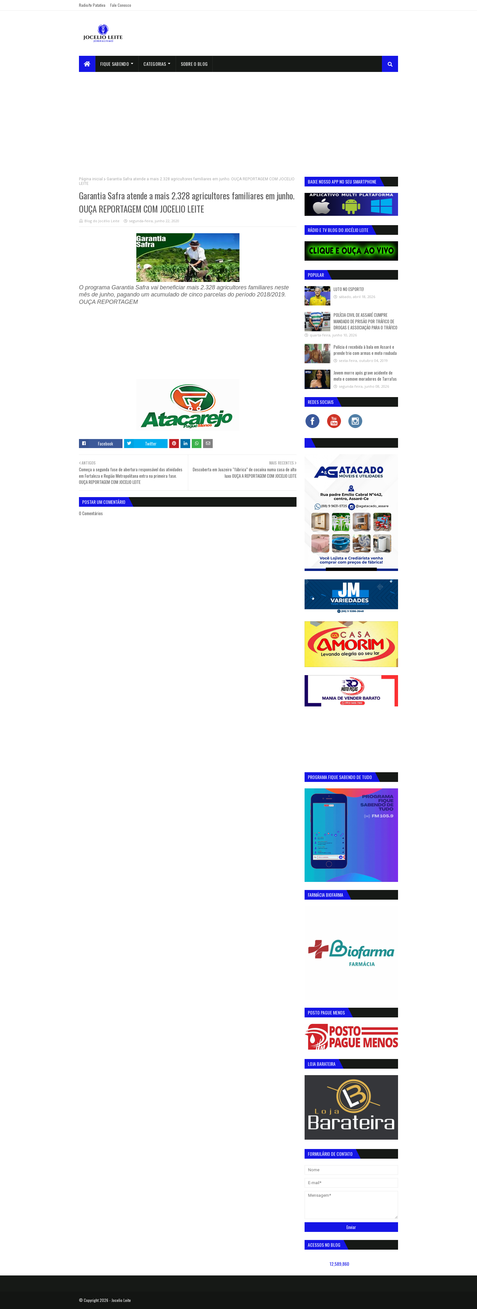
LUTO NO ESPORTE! (349, 289)
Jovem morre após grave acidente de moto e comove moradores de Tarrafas (365, 375)
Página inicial (91, 179)
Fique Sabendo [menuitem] (114, 63)
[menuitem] (87, 64)
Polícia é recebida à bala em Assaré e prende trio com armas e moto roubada (365, 350)
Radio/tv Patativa (92, 5)
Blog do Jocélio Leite (102, 220)
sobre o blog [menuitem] (194, 63)
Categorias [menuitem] (154, 63)
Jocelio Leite (121, 1300)
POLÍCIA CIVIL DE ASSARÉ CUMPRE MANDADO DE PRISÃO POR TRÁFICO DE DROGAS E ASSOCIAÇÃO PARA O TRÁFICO (365, 321)
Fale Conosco (120, 5)
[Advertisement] (238, 120)
